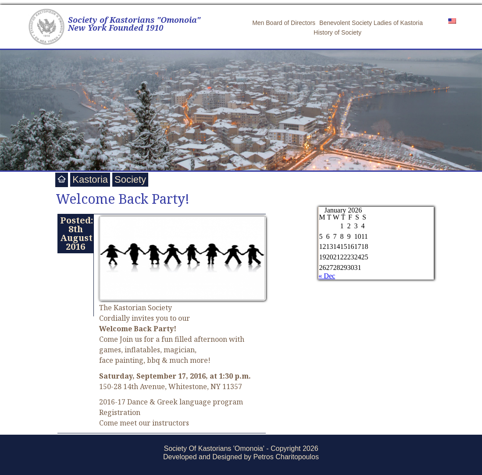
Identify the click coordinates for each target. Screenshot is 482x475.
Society (130, 179)
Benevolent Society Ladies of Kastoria (371, 22)
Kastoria (90, 179)
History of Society (337, 32)
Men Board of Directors (283, 22)
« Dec (326, 276)
